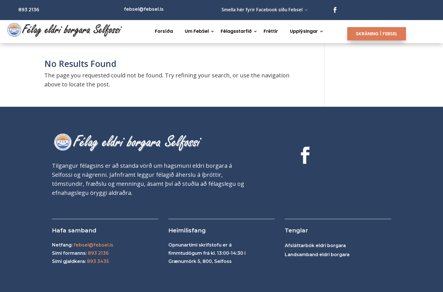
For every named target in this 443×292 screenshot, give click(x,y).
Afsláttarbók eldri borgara (315, 245)
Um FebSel (197, 31)
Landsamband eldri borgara (317, 254)
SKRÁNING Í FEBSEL (377, 33)
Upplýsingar (304, 31)
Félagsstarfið (236, 31)
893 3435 (98, 261)
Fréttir (271, 31)
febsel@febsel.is (93, 245)
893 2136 (98, 253)
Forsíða (164, 31)
